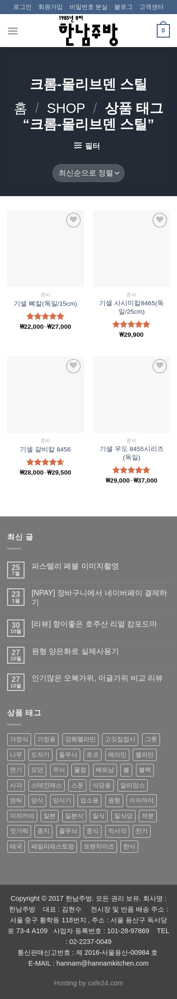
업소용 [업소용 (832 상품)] (89, 800)
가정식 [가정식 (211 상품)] (19, 739)
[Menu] (12, 30)
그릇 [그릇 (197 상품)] (151, 739)
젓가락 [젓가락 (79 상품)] (19, 830)
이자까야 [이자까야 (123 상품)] (141, 800)
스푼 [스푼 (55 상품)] (77, 785)
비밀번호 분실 (88, 6)
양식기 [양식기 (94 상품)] (62, 800)
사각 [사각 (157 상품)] (16, 785)
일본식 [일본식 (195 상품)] (74, 815)
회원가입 (50, 6)
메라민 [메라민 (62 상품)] (117, 754)
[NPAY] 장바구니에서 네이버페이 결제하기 (99, 597)
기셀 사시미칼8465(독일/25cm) (131, 307)
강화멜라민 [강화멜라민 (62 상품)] (80, 739)
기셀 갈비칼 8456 (45, 449)
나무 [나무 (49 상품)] (16, 754)
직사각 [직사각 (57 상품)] (117, 830)
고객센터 (151, 6)
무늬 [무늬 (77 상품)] (59, 769)
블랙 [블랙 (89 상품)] (145, 769)
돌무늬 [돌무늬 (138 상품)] (68, 754)
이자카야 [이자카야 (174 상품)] (22, 815)
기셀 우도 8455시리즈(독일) (132, 453)
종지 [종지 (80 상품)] (43, 830)
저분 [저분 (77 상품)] (148, 815)
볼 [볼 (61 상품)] (126, 769)
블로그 (123, 6)
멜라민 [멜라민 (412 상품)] (144, 754)
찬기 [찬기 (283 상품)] (141, 830)
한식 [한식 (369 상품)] (129, 846)
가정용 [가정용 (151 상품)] (46, 739)
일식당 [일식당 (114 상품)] (123, 815)
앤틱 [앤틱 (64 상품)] (16, 800)
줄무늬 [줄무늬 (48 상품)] (68, 830)
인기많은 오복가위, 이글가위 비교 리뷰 (97, 678)
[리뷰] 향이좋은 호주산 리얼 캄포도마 (95, 624)
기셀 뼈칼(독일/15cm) (45, 303)
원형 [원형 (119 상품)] (114, 800)
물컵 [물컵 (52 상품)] (80, 769)
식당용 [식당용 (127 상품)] (102, 785)
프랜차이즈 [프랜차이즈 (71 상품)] (99, 846)
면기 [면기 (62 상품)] (16, 769)
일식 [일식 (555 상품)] (99, 815)
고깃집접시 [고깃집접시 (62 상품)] (120, 739)
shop (66, 108)
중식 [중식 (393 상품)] (92, 830)
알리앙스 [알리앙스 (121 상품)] (132, 785)
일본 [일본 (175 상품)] (49, 815)
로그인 (22, 6)
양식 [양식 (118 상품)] (37, 800)
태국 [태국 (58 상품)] (16, 846)
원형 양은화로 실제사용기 (75, 651)
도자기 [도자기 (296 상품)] (40, 754)
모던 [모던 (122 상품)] (37, 769)
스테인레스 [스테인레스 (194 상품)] (46, 785)
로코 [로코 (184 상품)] (92, 754)
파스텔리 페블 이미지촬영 (75, 566)
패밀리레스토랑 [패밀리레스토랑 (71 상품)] (52, 846)
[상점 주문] (88, 173)
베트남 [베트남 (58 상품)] (105, 769)
